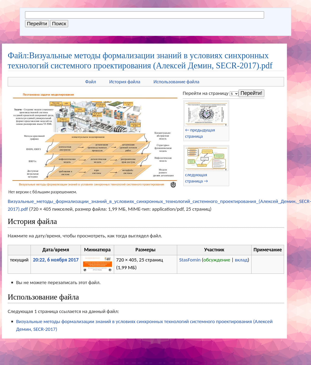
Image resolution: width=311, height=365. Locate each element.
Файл (90, 82)
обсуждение (216, 260)
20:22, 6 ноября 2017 (56, 260)
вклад (241, 260)
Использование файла (176, 82)
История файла (124, 82)
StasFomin (190, 260)
